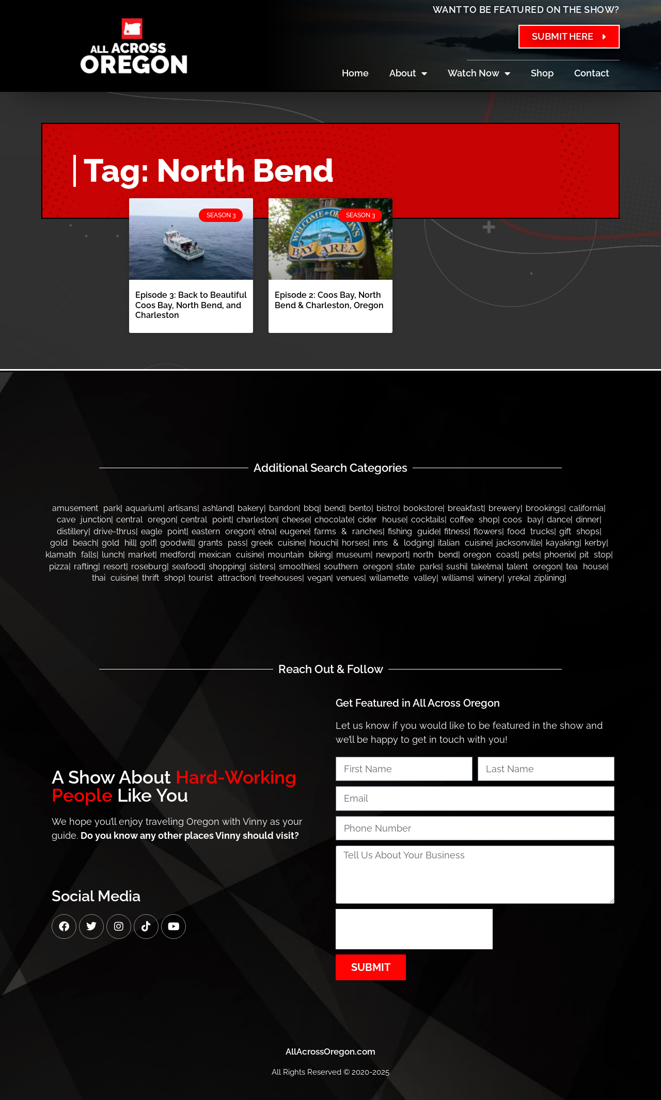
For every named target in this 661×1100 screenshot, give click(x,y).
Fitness (456, 531)
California (586, 508)
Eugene (294, 531)
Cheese (295, 519)
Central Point (206, 519)
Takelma (486, 566)
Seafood (187, 566)
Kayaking (562, 543)
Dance (559, 519)
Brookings (545, 508)
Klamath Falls (71, 555)
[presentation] (414, 929)
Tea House (586, 566)
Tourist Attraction (221, 578)
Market (141, 555)
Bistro (387, 508)
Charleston (257, 519)
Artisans (182, 508)
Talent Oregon (534, 566)
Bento (360, 508)
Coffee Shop (474, 519)
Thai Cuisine (114, 578)
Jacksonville (518, 543)
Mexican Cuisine (230, 555)
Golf (147, 543)
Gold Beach (73, 543)
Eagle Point (163, 531)
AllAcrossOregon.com (330, 1051)
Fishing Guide (413, 531)
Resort (114, 566)
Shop (542, 73)
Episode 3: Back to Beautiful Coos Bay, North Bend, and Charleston (191, 305)
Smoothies (299, 566)
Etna (266, 531)
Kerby (595, 543)
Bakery (251, 508)
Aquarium (144, 508)
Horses (355, 543)
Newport (392, 555)
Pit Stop (595, 555)
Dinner (588, 519)
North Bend (435, 555)
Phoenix (559, 555)
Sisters (261, 566)
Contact (591, 73)
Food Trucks (530, 531)
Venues (350, 578)
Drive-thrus (114, 531)
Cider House (382, 519)
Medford (177, 555)
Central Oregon (146, 519)
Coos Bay (522, 519)
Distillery (72, 531)
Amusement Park (86, 508)
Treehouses (280, 578)
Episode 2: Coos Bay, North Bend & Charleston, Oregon (329, 300)
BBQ (311, 508)
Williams (457, 578)
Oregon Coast (490, 555)
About (408, 73)
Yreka (518, 578)
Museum (353, 555)
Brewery (505, 508)
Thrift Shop (162, 578)
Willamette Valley (402, 578)
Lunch (112, 555)
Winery (489, 578)
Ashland (217, 508)
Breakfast (465, 508)
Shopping (226, 566)
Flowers (488, 531)
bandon (283, 508)
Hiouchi (323, 543)
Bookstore (423, 508)
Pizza (59, 566)
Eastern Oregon (222, 531)
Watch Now (479, 73)
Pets (531, 555)
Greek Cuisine (277, 543)
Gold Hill (118, 543)
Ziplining (549, 578)
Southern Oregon (357, 566)
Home (355, 73)
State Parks (418, 566)
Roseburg (149, 566)
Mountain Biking (299, 555)
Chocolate (333, 519)
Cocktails (428, 519)
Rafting (86, 566)
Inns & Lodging (403, 543)
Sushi (456, 566)
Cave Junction (84, 519)
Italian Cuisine (464, 543)
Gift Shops (579, 531)
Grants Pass (222, 543)
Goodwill (176, 543)
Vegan (319, 578)
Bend (334, 508)
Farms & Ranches (348, 531)
